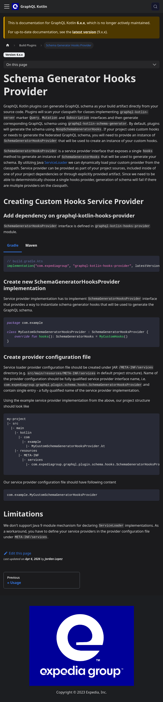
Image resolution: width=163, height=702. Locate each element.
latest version (84, 32)
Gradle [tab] (12, 245)
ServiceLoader (56, 162)
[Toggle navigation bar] (6, 6)
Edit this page (17, 553)
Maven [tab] (31, 245)
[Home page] (7, 45)
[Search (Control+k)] (155, 6)
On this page (16, 64)
